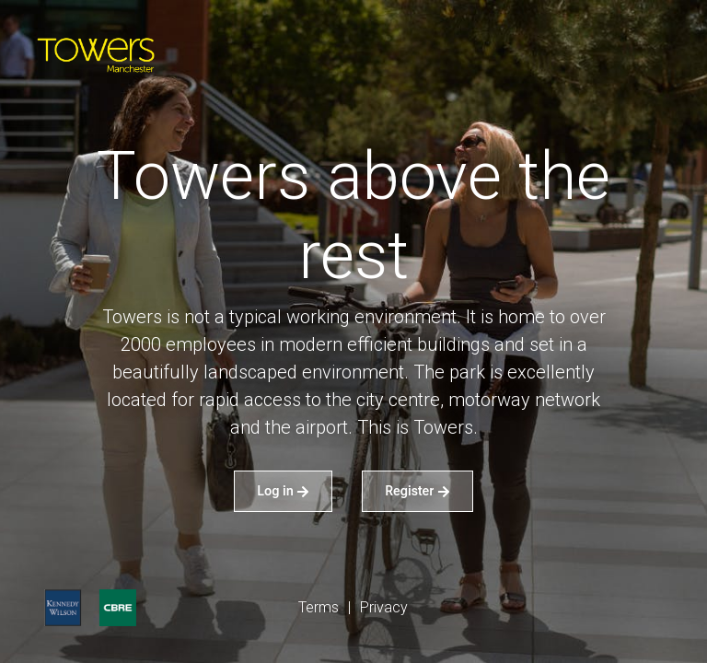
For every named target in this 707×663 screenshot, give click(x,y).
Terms (318, 607)
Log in (283, 490)
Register (417, 490)
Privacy (384, 607)
